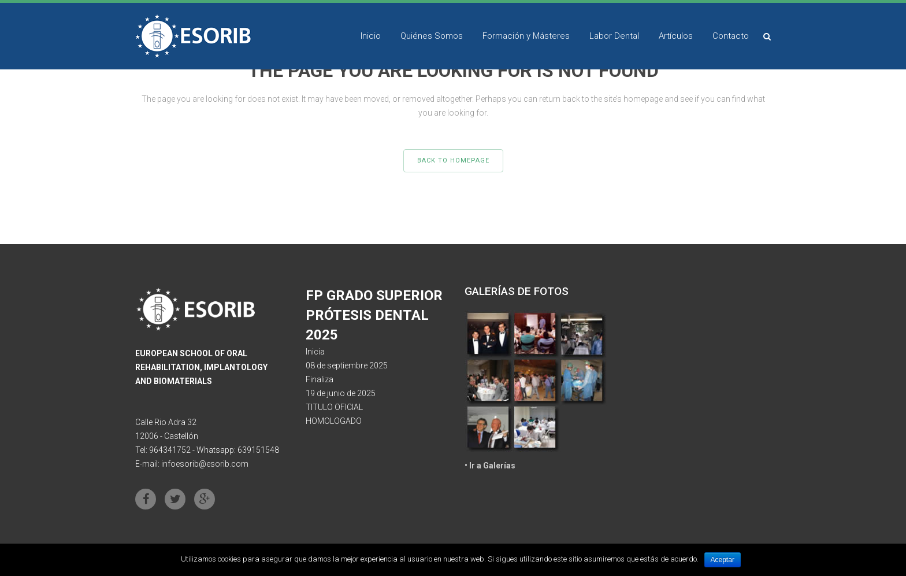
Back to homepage (453, 160)
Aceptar (722, 560)
